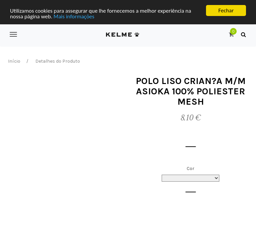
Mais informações (74, 16)
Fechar (226, 10)
